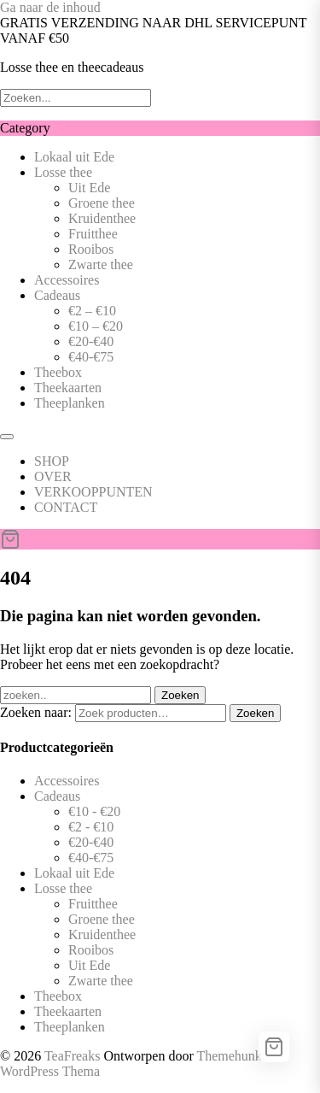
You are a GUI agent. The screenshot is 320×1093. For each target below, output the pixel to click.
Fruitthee (93, 233)
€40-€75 (90, 357)
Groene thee (101, 203)
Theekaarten (68, 387)
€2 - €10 (90, 827)
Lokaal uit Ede (74, 157)
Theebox (58, 372)
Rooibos (90, 249)
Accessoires (66, 280)
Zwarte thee (100, 264)
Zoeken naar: (36, 712)
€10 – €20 (95, 326)
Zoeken (255, 713)
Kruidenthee (102, 218)
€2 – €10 (92, 310)
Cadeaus (57, 295)
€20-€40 (90, 341)
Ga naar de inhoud (50, 7)
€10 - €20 (94, 811)
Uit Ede (89, 187)
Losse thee (63, 172)
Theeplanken (69, 403)
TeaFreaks (72, 1056)
